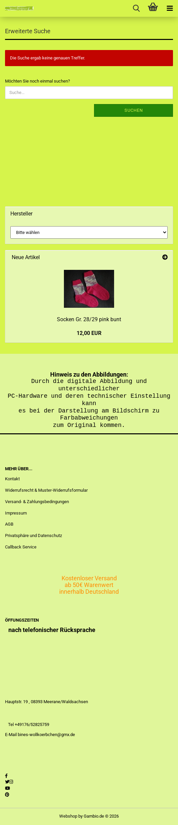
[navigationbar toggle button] (169, 8)
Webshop (68, 816)
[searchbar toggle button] (136, 8)
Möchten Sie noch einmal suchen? (37, 81)
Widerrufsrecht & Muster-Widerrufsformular (46, 490)
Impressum (16, 513)
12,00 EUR (89, 333)
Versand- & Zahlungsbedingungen (37, 501)
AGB (9, 524)
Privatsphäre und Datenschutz (33, 535)
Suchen (133, 110)
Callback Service (20, 546)
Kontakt (12, 478)
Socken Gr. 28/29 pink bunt (89, 319)
